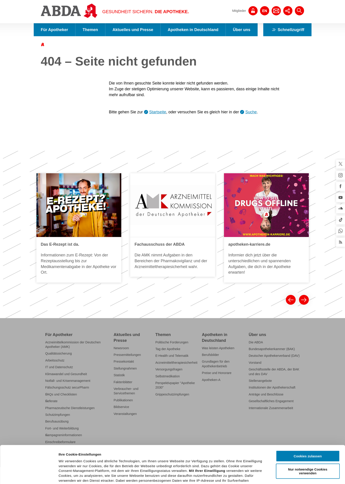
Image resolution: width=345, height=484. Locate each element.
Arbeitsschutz (55, 360)
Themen (90, 29)
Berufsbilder (210, 355)
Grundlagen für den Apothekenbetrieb (216, 364)
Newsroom (121, 348)
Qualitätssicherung (58, 353)
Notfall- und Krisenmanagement (67, 381)
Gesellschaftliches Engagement (271, 401)
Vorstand (255, 362)
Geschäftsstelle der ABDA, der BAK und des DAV (274, 372)
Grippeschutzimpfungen (172, 394)
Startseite (157, 112)
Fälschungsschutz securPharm (67, 387)
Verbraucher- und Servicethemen (126, 391)
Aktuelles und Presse (133, 29)
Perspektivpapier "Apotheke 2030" (175, 385)
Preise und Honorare (217, 373)
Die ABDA (256, 342)
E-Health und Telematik (171, 355)
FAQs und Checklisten (61, 394)
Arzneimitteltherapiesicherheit (176, 362)
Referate (51, 401)
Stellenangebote (260, 381)
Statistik (119, 375)
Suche (251, 112)
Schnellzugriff (287, 29)
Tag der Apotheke (167, 349)
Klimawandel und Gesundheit (66, 374)
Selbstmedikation (167, 376)
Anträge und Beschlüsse (266, 394)
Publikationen (123, 400)
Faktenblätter (123, 382)
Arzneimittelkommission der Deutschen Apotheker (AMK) (73, 344)
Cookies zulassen (308, 419)
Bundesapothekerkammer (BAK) (272, 349)
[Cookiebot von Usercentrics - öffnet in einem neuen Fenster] (28, 475)
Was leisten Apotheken (218, 348)
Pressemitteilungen (127, 355)
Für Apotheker (54, 29)
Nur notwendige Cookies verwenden (307, 433)
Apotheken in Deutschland (193, 29)
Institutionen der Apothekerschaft (272, 387)
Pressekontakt (124, 361)
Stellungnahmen (125, 368)
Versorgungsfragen (168, 369)
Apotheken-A (211, 379)
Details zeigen (237, 475)
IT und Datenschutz (59, 367)
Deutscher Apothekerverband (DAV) (274, 355)
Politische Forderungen (171, 342)
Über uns (241, 29)
